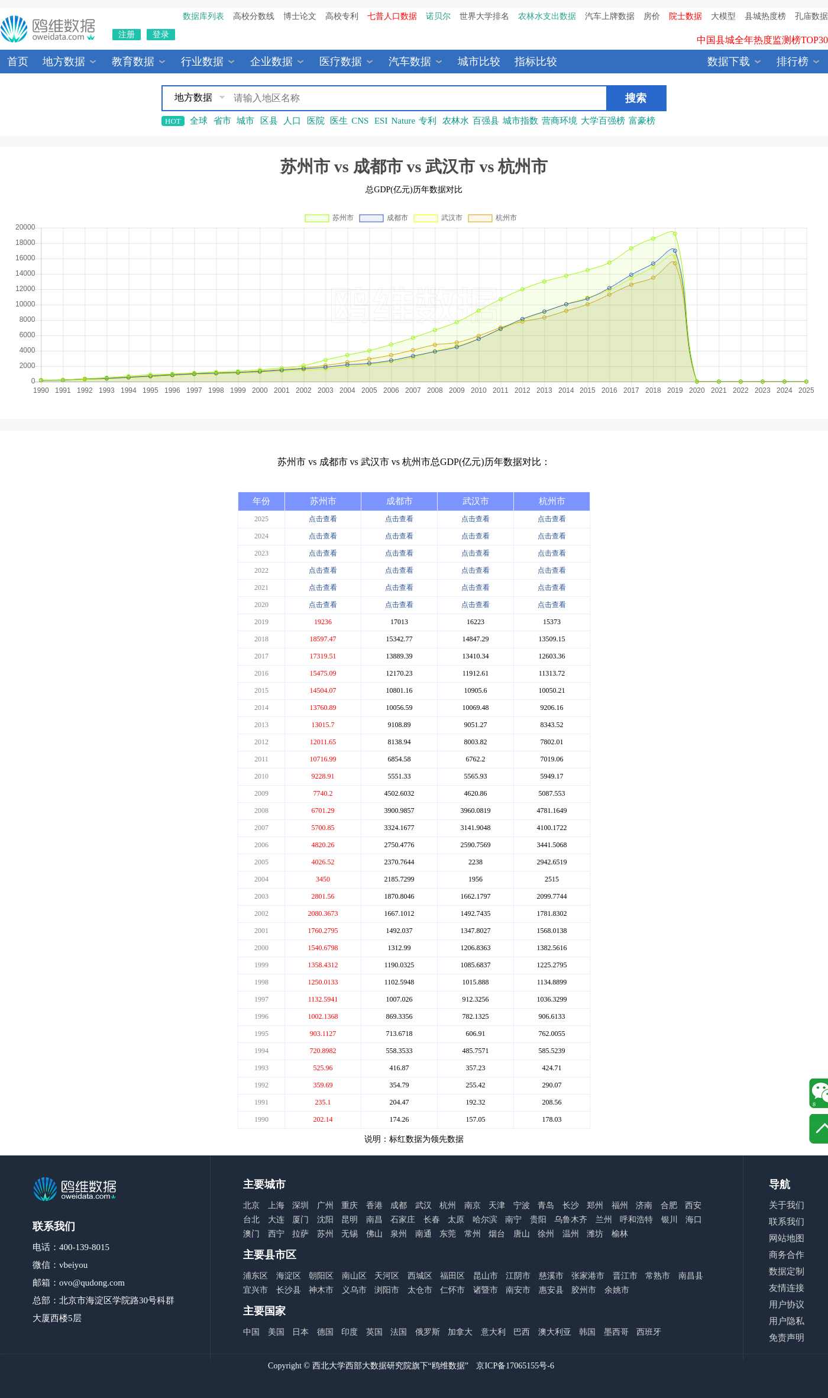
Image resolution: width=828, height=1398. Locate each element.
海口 (693, 1219)
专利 (427, 120)
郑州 (595, 1205)
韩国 (587, 1332)
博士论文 (299, 16)
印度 (349, 1332)
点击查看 (323, 519)
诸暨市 (485, 1290)
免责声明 (786, 1337)
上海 (276, 1205)
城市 (245, 120)
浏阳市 (386, 1290)
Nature (403, 120)
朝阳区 (321, 1275)
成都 (398, 1205)
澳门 (251, 1233)
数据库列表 (203, 16)
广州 (325, 1205)
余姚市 (616, 1290)
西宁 (276, 1233)
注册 (126, 34)
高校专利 (341, 16)
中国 (251, 1332)
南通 (423, 1233)
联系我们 (786, 1221)
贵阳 (538, 1219)
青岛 (546, 1205)
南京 (472, 1205)
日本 (300, 1332)
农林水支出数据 (547, 16)
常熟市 (657, 1275)
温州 (570, 1233)
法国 (398, 1332)
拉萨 (300, 1233)
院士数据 (685, 16)
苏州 (325, 1233)
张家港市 (587, 1275)
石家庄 (402, 1219)
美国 (276, 1332)
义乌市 (354, 1290)
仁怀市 (452, 1290)
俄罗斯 (427, 1332)
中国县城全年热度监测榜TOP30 (762, 46)
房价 (651, 16)
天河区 (386, 1275)
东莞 (447, 1233)
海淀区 (288, 1275)
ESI (381, 120)
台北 (251, 1219)
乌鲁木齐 (570, 1219)
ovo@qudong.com (92, 1282)
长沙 (570, 1205)
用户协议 (786, 1304)
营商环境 (559, 120)
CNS (359, 120)
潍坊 (595, 1233)
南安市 (518, 1290)
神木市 (321, 1290)
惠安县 (551, 1290)
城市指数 (520, 120)
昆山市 (485, 1275)
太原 (456, 1219)
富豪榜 (642, 120)
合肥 (669, 1205)
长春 (431, 1219)
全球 (199, 120)
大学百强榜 (603, 120)
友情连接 (786, 1288)
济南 (644, 1205)
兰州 (604, 1219)
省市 (222, 120)
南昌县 (690, 1275)
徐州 (546, 1233)
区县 (269, 120)
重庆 (349, 1205)
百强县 (486, 120)
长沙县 (288, 1290)
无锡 (349, 1233)
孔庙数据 (811, 16)
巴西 (521, 1332)
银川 (669, 1219)
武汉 (423, 1205)
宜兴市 (255, 1290)
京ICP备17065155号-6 (515, 1365)
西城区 (419, 1275)
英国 (374, 1332)
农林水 (455, 120)
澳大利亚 (554, 1332)
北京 (251, 1205)
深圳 (300, 1205)
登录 (161, 34)
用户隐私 (786, 1321)
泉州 (398, 1233)
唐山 (521, 1233)
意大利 (493, 1332)
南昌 (374, 1219)
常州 (472, 1233)
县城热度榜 (765, 16)
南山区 (354, 1275)
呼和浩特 (636, 1219)
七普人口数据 (392, 16)
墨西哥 (616, 1332)
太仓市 (419, 1290)
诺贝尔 (438, 16)
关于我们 (786, 1205)
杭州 (447, 1205)
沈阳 (325, 1219)
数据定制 (786, 1271)
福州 (620, 1205)
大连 (276, 1219)
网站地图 (786, 1238)
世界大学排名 (484, 16)
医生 (339, 120)
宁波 (521, 1205)
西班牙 (648, 1332)
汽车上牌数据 (610, 16)
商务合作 (786, 1255)
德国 (325, 1332)
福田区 (452, 1275)
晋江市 (625, 1275)
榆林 (620, 1233)
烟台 (497, 1233)
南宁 (513, 1219)
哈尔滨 (485, 1219)
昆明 (349, 1219)
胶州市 (583, 1290)
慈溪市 (551, 1275)
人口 (292, 120)
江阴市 (518, 1275)
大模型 (723, 16)
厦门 (300, 1219)
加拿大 (460, 1332)
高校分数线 (253, 16)
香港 (374, 1205)
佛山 (374, 1233)
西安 (693, 1205)
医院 (316, 120)
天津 (497, 1205)
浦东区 (255, 1275)
